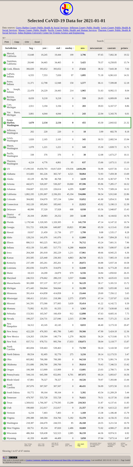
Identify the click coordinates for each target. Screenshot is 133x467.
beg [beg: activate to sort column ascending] (31, 48)
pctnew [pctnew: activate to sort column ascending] (124, 48)
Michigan (11, 288)
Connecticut (12, 204)
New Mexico (13, 336)
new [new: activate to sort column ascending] (83, 48)
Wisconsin (12, 433)
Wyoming (11, 438)
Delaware (11, 209)
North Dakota (13, 354)
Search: (114, 41)
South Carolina (11, 386)
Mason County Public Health (32, 30)
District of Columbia (13, 215)
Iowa (9, 252)
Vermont (11, 413)
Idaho (9, 237)
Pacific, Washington (12, 154)
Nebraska (11, 313)
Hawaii (10, 232)
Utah (9, 408)
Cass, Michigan (11, 106)
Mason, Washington (12, 147)
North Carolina (11, 348)
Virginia (10, 418)
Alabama (11, 174)
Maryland (11, 278)
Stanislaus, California (12, 62)
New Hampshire (12, 325)
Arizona (10, 184)
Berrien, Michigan (11, 98)
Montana (11, 308)
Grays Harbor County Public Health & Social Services (42, 27)
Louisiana (11, 268)
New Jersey (12, 331)
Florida (10, 222)
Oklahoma (12, 364)
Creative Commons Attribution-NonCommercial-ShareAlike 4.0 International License (58, 460)
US (8, 169)
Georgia (10, 227)
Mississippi (12, 298)
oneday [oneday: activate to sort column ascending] (68, 48)
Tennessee (11, 397)
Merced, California (11, 54)
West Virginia (13, 428)
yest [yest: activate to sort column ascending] (44, 48)
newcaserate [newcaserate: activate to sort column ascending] (96, 48)
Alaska (10, 179)
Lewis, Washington (12, 139)
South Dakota (13, 392)
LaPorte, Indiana (11, 75)
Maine (10, 273)
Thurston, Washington (12, 162)
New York (11, 341)
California (11, 194)
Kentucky (11, 263)
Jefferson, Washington (12, 131)
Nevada (10, 318)
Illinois (10, 242)
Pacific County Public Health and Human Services (72, 30)
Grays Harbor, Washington (13, 123)
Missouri (11, 303)
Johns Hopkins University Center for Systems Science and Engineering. (51, 33)
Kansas (10, 257)
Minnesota (12, 293)
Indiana (10, 247)
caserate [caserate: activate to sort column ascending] (112, 48)
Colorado (11, 199)
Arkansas (11, 189)
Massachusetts (13, 283)
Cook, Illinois (13, 69)
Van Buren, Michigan (13, 113)
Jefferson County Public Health (85, 27)
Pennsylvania (13, 374)
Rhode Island (13, 380)
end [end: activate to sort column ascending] (58, 48)
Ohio (9, 359)
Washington (12, 423)
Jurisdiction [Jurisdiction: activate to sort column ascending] (11, 48)
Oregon (10, 369)
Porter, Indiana (10, 82)
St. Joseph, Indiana (13, 90)
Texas (9, 402)
